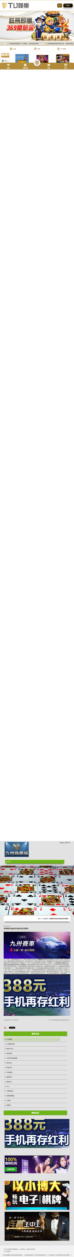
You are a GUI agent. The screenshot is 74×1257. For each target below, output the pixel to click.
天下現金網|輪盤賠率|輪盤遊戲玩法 (59, 1020)
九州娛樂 (45, 918)
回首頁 (62, 842)
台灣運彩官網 (11, 1044)
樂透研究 (9, 1077)
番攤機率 (40, 959)
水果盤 (9, 1100)
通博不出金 (10, 1048)
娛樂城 (9, 1105)
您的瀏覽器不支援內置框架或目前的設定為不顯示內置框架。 (37, 34)
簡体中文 (67, 842)
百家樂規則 (10, 1091)
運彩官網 (9, 1053)
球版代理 (9, 1067)
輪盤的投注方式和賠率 (11, 1020)
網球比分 (9, 1082)
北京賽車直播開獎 (12, 1058)
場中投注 (9, 1063)
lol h (8, 1086)
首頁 (39, 918)
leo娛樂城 (9, 1072)
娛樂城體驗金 (11, 1096)
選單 (9, 861)
